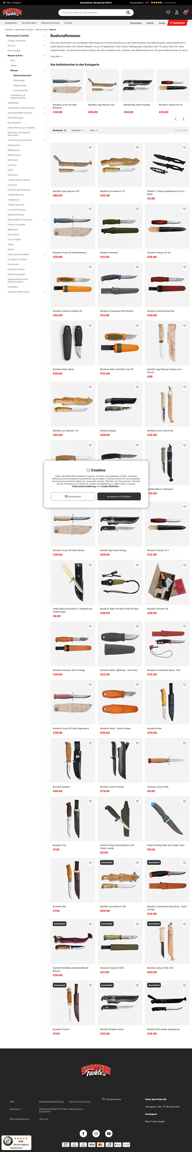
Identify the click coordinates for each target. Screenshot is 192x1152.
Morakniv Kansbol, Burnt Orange (69, 670)
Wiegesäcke (14, 150)
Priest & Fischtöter (17, 224)
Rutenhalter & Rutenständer (25, 107)
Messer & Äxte (42, 29)
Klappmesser (20, 85)
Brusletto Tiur (59, 845)
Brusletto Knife (154, 728)
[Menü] (29, 1137)
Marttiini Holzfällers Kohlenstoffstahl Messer (70, 969)
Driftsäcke (13, 175)
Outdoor (68, 23)
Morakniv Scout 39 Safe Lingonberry (71, 728)
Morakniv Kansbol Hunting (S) (67, 311)
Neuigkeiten (136, 23)
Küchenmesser (21, 90)
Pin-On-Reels (14, 239)
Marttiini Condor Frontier (112, 786)
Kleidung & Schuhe (50, 23)
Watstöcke (13, 229)
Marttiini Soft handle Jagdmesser (163, 1029)
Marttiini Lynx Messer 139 (113, 906)
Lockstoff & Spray (16, 209)
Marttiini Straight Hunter (112, 1029)
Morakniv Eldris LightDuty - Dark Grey (118, 670)
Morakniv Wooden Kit (157, 608)
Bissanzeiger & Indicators (25, 219)
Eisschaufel (13, 264)
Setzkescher (14, 145)
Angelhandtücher (16, 214)
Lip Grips (12, 165)
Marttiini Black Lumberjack (160, 489)
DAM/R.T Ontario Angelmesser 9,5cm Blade (165, 192)
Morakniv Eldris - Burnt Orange (115, 728)
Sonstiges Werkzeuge (25, 291)
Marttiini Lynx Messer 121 (112, 191)
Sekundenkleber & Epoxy (25, 112)
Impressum (15, 1109)
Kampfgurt (13, 286)
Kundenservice (113, 1099)
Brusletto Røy (59, 906)
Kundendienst (136, 2)
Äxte (12, 60)
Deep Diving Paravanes (19, 189)
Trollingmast (14, 199)
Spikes (11, 249)
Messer (53, 29)
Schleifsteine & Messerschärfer (18, 96)
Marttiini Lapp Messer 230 (101, 104)
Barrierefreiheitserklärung (51, 1101)
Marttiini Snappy (108, 430)
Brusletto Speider (61, 786)
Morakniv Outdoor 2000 (112, 968)
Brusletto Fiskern (61, 1029)
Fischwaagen (14, 50)
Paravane (12, 184)
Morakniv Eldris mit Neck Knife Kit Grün (119, 608)
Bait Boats (13, 160)
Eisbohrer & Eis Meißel (25, 254)
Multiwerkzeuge (15, 117)
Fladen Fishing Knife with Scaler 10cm (165, 845)
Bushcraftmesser (23, 75)
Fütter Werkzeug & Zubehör (25, 127)
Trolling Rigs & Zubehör (19, 180)
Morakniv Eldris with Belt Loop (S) (116, 369)
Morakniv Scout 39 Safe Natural (68, 550)
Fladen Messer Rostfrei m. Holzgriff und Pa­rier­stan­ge (72, 610)
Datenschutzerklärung (80, 1101)
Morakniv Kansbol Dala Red (160, 311)
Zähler (11, 244)
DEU (13, 2)
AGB (12, 1101)
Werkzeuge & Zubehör (24, 29)
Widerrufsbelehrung (19, 1119)
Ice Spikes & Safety (17, 259)
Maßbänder (13, 102)
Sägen (13, 65)
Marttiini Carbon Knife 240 (160, 968)
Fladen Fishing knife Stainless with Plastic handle (117, 846)
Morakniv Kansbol (109, 252)
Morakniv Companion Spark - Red (163, 670)
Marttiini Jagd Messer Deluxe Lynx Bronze (164, 370)
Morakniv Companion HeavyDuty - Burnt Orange (167, 908)
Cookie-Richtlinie (109, 486)
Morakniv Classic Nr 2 (158, 550)
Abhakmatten (14, 155)
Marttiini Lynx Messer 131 (65, 430)
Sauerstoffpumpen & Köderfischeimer (18, 280)
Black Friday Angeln (155, 1121)
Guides (162, 23)
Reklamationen (76, 1109)
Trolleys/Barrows (16, 194)
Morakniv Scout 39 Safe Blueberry (65, 106)
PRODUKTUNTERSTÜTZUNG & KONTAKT (53, 1110)
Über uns (43, 1119)
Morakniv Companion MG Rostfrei (116, 311)
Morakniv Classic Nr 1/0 (170, 104)
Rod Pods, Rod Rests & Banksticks (25, 133)
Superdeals (177, 23)
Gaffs (10, 170)
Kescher (25, 45)
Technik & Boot (29, 23)
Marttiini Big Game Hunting (137, 104)
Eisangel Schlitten (16, 269)
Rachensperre (14, 122)
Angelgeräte (11, 23)
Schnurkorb (13, 234)
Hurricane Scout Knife (157, 786)
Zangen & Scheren (25, 40)
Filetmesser (19, 80)
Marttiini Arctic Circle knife (160, 430)
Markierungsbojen (16, 274)
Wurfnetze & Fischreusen (25, 140)
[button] (167, 2)
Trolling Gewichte (16, 204)
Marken (150, 23)
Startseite (9, 29)
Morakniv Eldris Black (63, 369)
